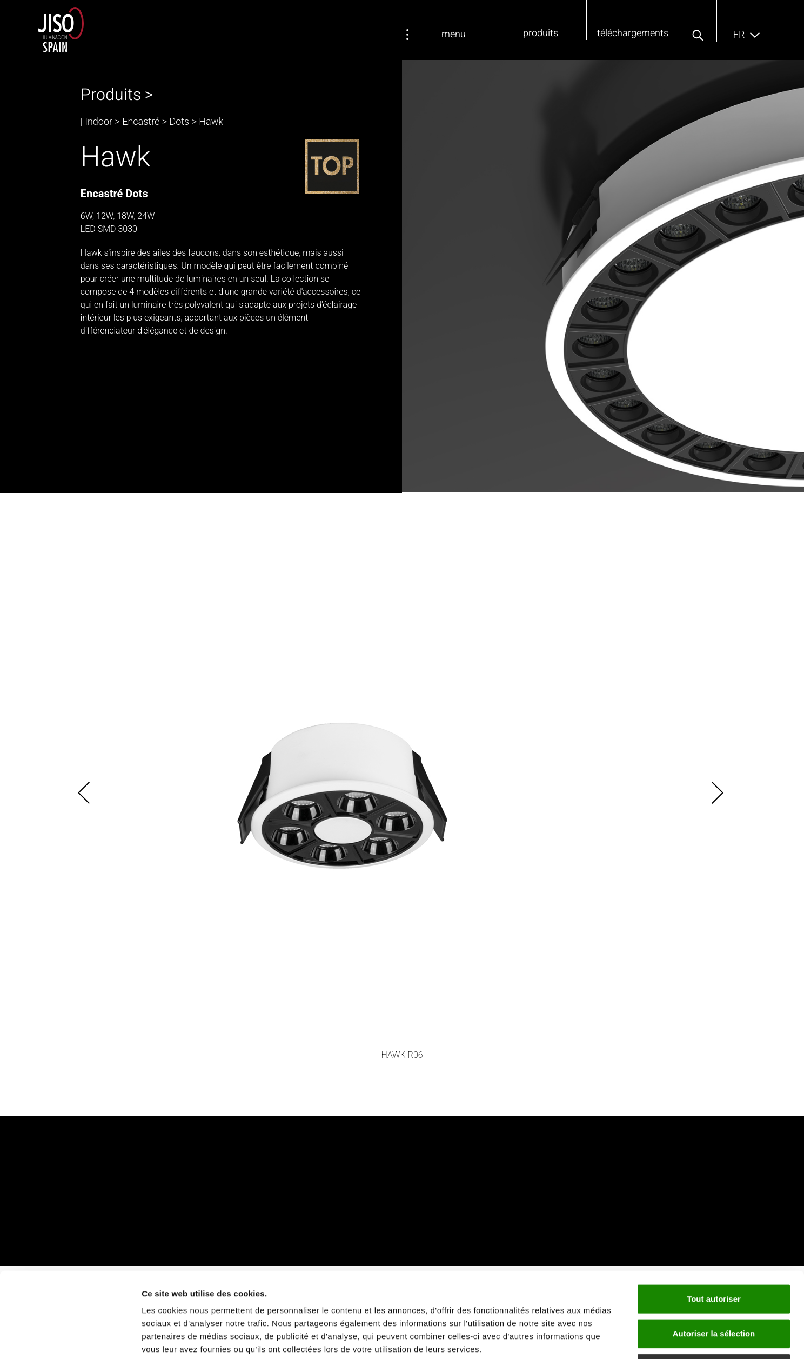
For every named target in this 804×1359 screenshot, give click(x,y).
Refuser (714, 1288)
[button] (698, 36)
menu (453, 34)
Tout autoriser (714, 1218)
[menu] (407, 34)
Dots (179, 121)
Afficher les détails (595, 1337)
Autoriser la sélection (714, 1253)
